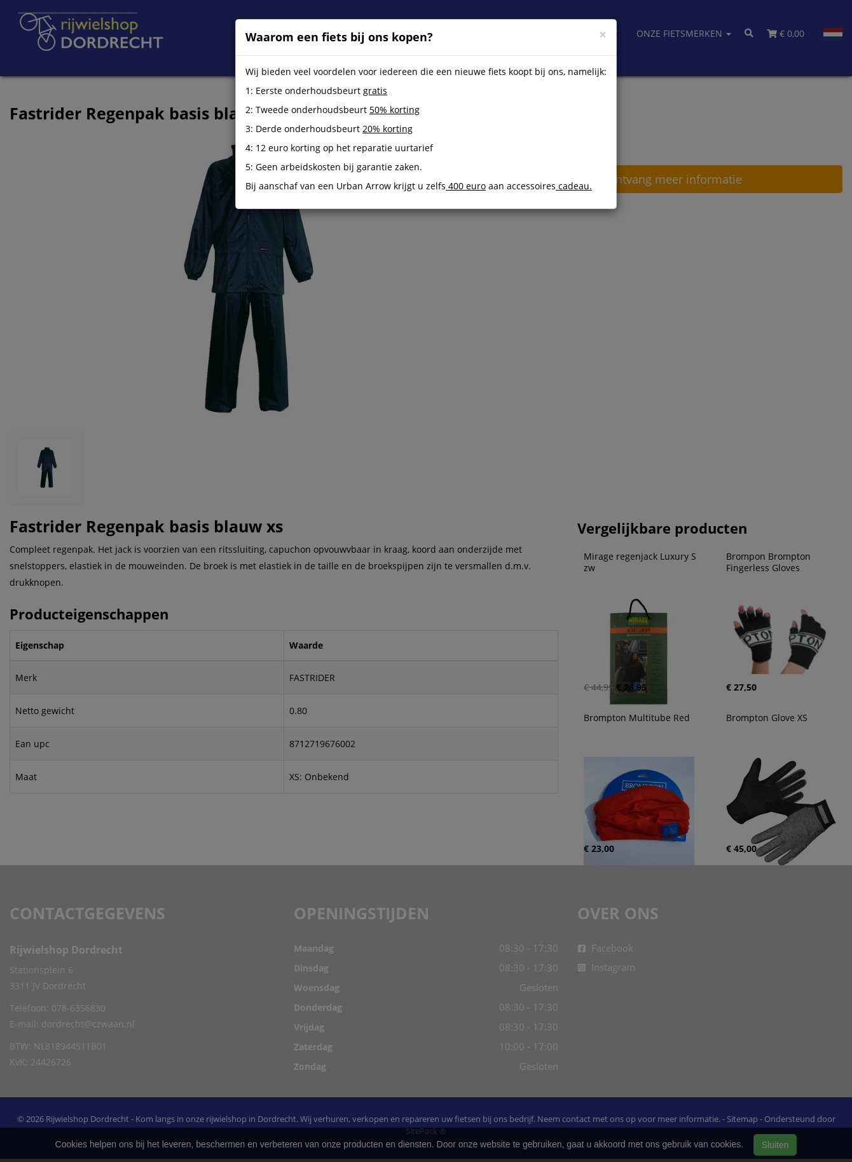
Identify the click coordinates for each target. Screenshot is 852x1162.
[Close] (603, 34)
